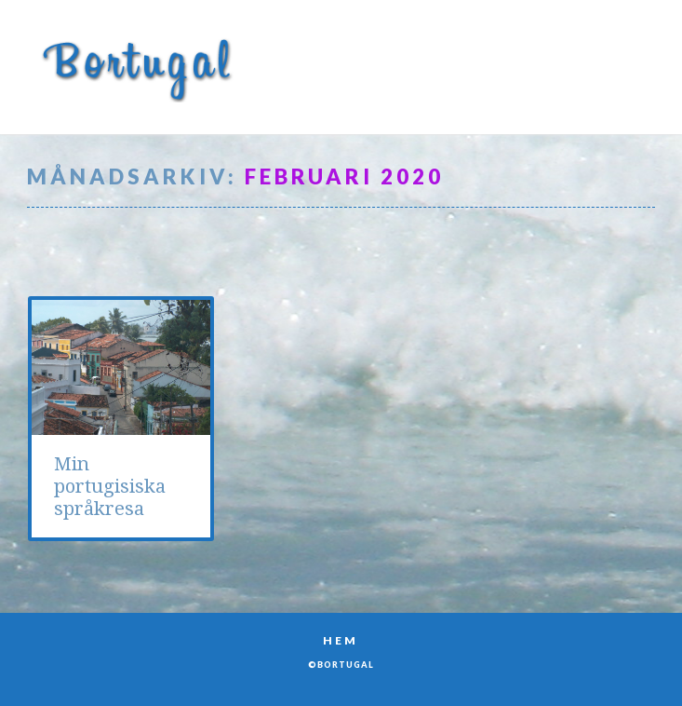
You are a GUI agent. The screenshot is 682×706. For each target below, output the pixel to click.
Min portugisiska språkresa (110, 487)
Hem (340, 640)
